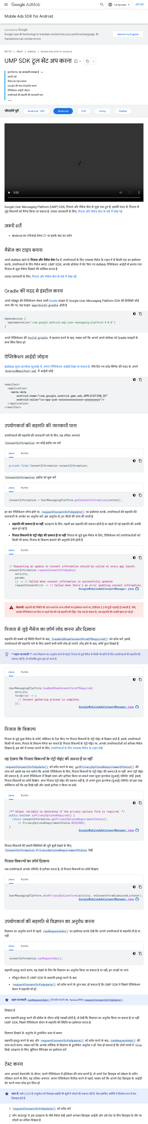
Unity (102, 111)
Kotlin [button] (24, 453)
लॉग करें (139, 4)
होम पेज (8, 51)
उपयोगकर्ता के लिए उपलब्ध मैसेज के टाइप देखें (77, 748)
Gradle (53, 301)
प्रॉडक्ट (20, 51)
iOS (83, 111)
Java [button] (11, 453)
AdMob (25, 4)
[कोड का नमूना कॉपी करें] (140, 314)
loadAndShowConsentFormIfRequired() (80, 639)
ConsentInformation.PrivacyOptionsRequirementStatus (46, 850)
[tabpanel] (74, 465)
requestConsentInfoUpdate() (63, 512)
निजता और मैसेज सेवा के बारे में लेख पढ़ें (100, 211)
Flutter (123, 111)
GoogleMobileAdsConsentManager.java (106, 589)
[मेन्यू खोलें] (6, 4)
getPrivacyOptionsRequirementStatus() (104, 767)
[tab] (11, 453)
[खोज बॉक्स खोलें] (102, 4)
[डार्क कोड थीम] (134, 314)
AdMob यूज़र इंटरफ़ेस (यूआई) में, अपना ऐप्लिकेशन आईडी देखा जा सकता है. (47, 366)
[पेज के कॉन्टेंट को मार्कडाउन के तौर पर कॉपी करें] (87, 61)
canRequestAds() (55, 931)
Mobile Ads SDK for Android (29, 16)
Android (36, 111)
